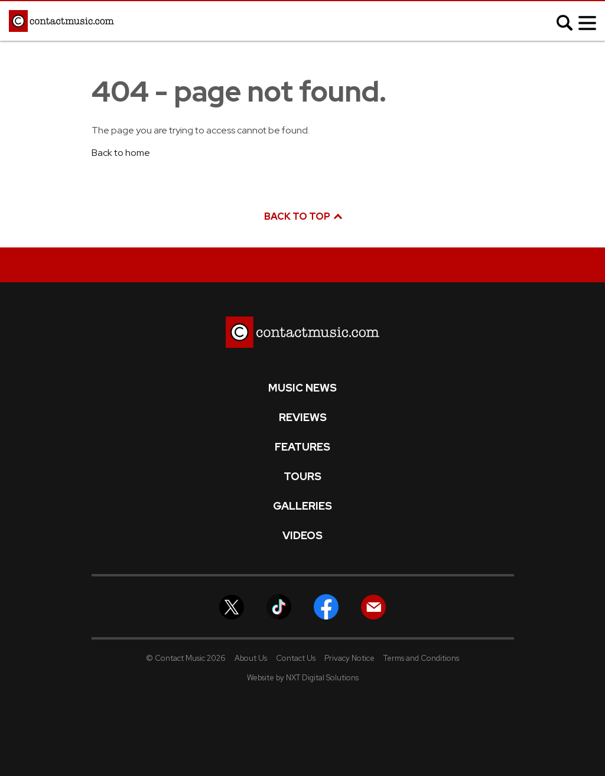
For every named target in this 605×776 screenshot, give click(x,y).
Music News (302, 388)
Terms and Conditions (421, 658)
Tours (302, 476)
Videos (302, 535)
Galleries (302, 506)
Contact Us (295, 658)
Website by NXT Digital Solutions (303, 678)
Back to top (302, 216)
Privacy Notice (349, 658)
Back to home (121, 152)
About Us (251, 658)
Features (302, 447)
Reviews (303, 417)
